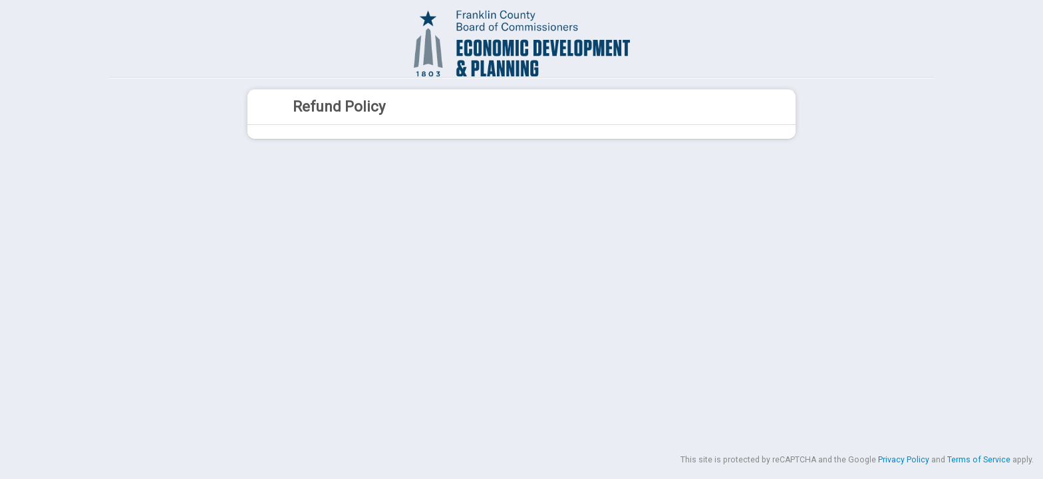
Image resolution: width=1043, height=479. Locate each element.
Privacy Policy (903, 459)
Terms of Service (978, 459)
